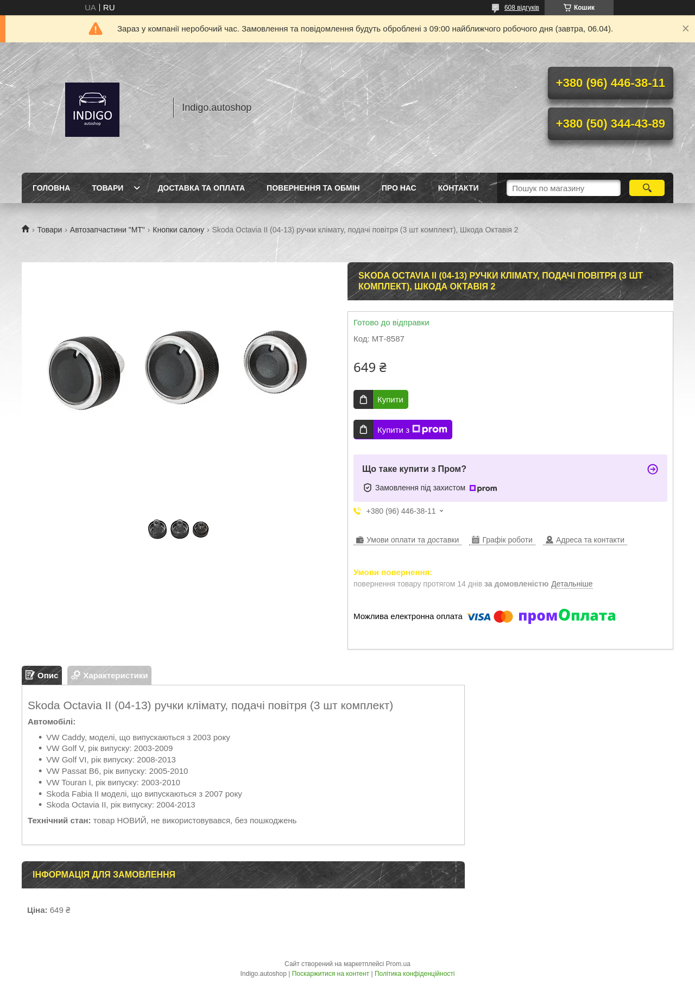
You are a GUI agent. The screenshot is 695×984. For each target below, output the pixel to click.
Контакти (458, 188)
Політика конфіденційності (415, 973)
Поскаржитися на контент (330, 973)
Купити (390, 399)
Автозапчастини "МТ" (107, 229)
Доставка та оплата (201, 188)
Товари (107, 188)
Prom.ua (398, 964)
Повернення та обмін (313, 188)
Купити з (412, 429)
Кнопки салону (178, 229)
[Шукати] (647, 188)
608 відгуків (521, 7)
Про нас (399, 188)
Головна (51, 188)
